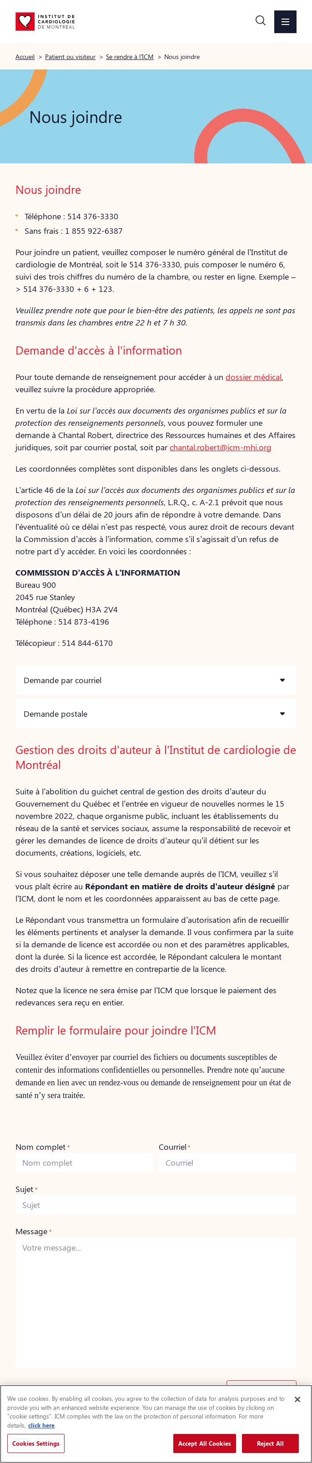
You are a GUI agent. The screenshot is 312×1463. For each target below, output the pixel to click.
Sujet (26, 1188)
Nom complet (42, 1146)
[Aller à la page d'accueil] (45, 21)
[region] (156, 1424)
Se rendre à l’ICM (130, 56)
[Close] (297, 1399)
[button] (260, 21)
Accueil (25, 56)
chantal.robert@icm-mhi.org (221, 447)
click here (41, 1425)
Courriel (174, 1146)
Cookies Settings (36, 1443)
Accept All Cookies (204, 1443)
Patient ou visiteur (70, 56)
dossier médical (254, 376)
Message (33, 1231)
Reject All (270, 1443)
